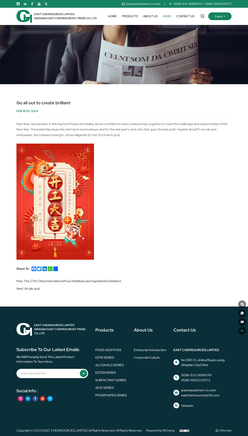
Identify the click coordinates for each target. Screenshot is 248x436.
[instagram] (18, 4)
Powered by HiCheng (160, 430)
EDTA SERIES (104, 357)
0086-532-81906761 (188, 4)
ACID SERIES (104, 388)
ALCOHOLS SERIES (109, 365)
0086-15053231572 (218, 4)
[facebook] (32, 4)
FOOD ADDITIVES (108, 350)
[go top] (241, 330)
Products (130, 16)
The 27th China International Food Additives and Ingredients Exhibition (72, 281)
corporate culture (147, 357)
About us (150, 16)
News (167, 16)
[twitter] (46, 4)
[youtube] (39, 4)
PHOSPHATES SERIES (111, 395)
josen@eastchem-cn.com (143, 4)
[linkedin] (25, 4)
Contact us (185, 16)
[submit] (83, 374)
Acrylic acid (32, 289)
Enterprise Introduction (150, 350)
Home (112, 16)
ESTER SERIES (105, 373)
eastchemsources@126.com (200, 395)
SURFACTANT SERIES (110, 380)
